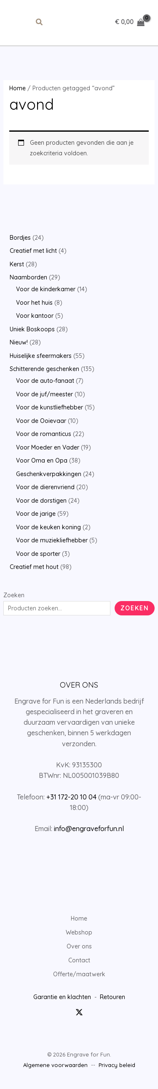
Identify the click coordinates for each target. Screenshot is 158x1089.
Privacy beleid (117, 1065)
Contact (79, 960)
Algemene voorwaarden (55, 1065)
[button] (39, 22)
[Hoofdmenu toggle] (18, 22)
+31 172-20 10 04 (71, 797)
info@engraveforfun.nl (89, 828)
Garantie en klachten (62, 997)
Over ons (79, 946)
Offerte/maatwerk (79, 974)
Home (17, 88)
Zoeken (13, 595)
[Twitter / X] (79, 1012)
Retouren (112, 997)
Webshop (79, 932)
